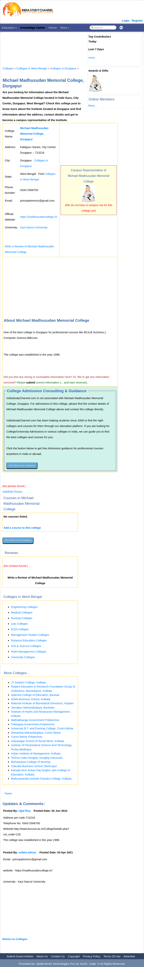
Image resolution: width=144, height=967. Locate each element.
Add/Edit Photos (12, 491)
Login (125, 20)
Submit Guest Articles (20, 956)
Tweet (8, 793)
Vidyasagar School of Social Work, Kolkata (37, 741)
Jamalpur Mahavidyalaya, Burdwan (32, 707)
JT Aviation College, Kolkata (28, 682)
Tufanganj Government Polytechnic (33, 724)
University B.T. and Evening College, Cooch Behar (42, 728)
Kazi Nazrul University (34, 227)
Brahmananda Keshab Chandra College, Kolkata (41, 778)
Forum (53, 27)
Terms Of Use (111, 956)
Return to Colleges (14, 939)
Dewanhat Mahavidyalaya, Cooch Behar (36, 732)
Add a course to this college (22, 527)
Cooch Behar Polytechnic (26, 736)
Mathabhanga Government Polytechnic (35, 720)
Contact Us (58, 956)
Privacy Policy (91, 956)
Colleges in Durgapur (63, 68)
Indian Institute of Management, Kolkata (35, 753)
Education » (9, 27)
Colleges (7, 68)
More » (64, 27)
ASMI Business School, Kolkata (30, 699)
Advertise (129, 956)
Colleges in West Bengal (31, 68)
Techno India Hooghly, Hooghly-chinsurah (37, 757)
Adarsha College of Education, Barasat (35, 694)
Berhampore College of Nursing (30, 761)
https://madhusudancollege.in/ (38, 216)
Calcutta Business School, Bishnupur (34, 766)
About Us (42, 956)
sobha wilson (27, 852)
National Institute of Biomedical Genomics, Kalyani (42, 703)
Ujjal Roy (25, 810)
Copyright (74, 956)
